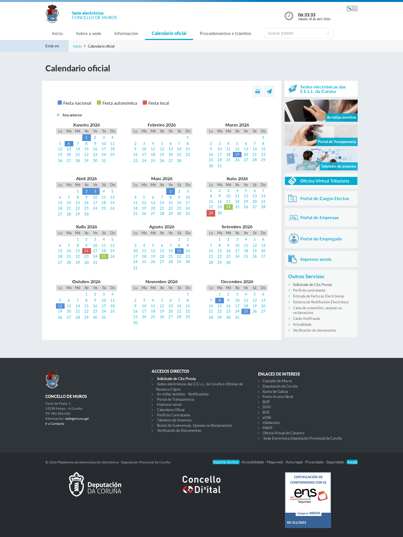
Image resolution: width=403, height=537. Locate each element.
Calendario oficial (169, 33)
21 (78, 154)
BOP (266, 402)
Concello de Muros (277, 381)
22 (86, 154)
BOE (266, 412)
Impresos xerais (169, 404)
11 (112, 143)
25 (112, 154)
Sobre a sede (88, 33)
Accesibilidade (253, 462)
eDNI (267, 417)
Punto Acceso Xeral (278, 396)
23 (95, 154)
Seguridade (335, 462)
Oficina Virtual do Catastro (283, 433)
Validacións (271, 422)
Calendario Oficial (170, 409)
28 (78, 160)
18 (112, 149)
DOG (267, 407)
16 (95, 149)
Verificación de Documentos (179, 430)
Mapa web (275, 462)
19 (60, 154)
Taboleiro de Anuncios (174, 420)
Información (126, 33)
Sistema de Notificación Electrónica (320, 302)
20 (69, 154)
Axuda (352, 462)
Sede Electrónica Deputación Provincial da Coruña (302, 438)
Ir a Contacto (54, 423)
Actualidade (302, 324)
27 (69, 160)
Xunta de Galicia (275, 391)
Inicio (57, 33)
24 (104, 154)
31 (104, 160)
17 (104, 149)
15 (86, 149)
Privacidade (314, 462)
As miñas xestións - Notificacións (183, 394)
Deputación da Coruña (280, 386)
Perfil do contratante (309, 290)
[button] (352, 8)
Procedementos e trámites (225, 33)
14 (78, 149)
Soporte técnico (226, 462)
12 (60, 149)
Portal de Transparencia (175, 399)
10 (104, 143)
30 (95, 160)
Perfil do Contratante (173, 415)
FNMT (268, 428)
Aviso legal (294, 462)
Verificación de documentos (314, 330)
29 (86, 160)
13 (69, 149)
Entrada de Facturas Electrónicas (318, 296)
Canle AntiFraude (306, 318)
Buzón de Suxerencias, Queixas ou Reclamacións (194, 425)
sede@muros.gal (77, 418)
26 (60, 160)
